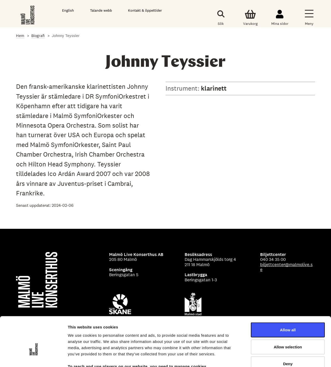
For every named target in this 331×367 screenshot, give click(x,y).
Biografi (38, 35)
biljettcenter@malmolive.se (286, 267)
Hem (20, 35)
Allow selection (288, 316)
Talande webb (101, 10)
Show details (271, 357)
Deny (288, 333)
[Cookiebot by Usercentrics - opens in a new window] (33, 357)
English (68, 10)
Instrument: (183, 88)
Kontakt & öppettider (145, 10)
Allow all (288, 299)
